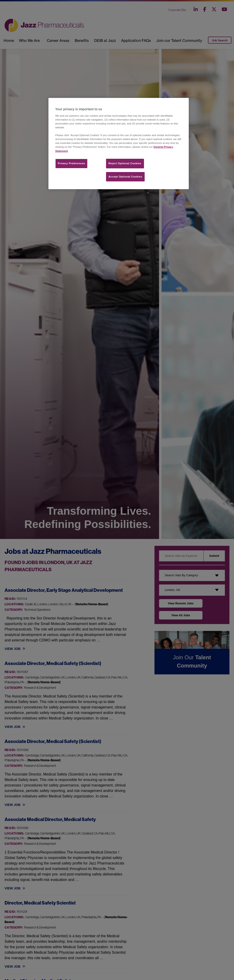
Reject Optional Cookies (125, 163)
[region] (118, 143)
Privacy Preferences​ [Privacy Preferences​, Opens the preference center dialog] (71, 163)
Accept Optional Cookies (125, 176)
